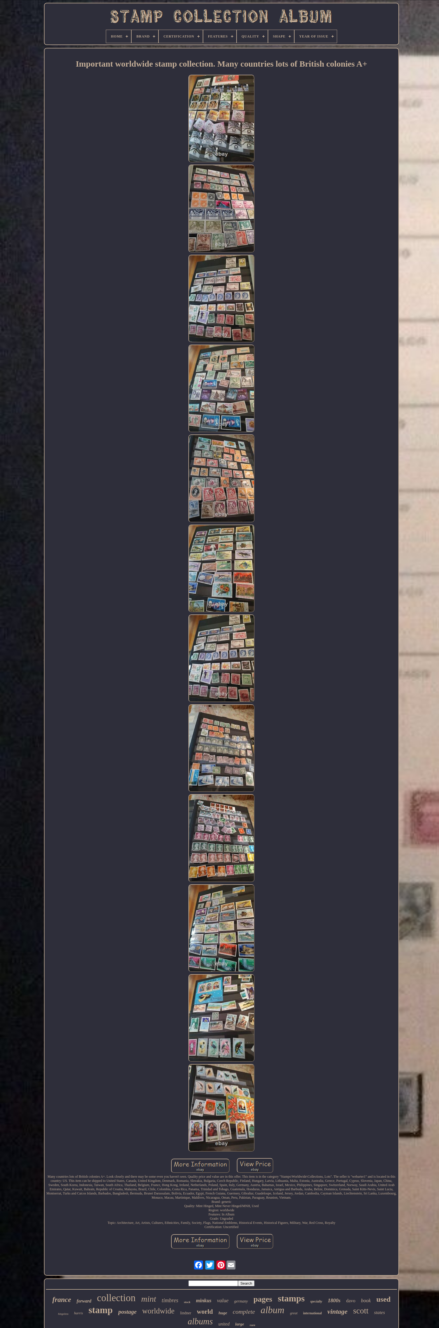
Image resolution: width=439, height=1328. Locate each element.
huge (222, 1313)
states (379, 1312)
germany (241, 1301)
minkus (203, 1300)
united (224, 1324)
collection (116, 1297)
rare (252, 1325)
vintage (337, 1311)
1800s (334, 1300)
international (312, 1313)
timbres (170, 1300)
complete (244, 1311)
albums (200, 1321)
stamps (291, 1298)
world (205, 1311)
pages (262, 1299)
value (222, 1300)
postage (127, 1311)
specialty (316, 1301)
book (366, 1300)
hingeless (63, 1313)
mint (148, 1298)
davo (350, 1300)
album (272, 1310)
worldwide (158, 1311)
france (61, 1299)
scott (360, 1310)
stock (187, 1302)
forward (84, 1301)
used (383, 1299)
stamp (100, 1310)
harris (78, 1313)
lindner (185, 1313)
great (294, 1313)
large (239, 1324)
